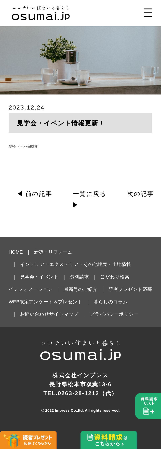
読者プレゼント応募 (130, 289)
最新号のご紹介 (80, 289)
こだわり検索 (114, 276)
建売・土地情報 (114, 264)
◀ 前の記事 (34, 194)
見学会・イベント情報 (20, 146)
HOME (16, 252)
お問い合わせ (34, 314)
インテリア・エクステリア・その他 (59, 264)
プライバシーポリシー (114, 314)
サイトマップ (63, 314)
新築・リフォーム (53, 252)
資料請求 (79, 276)
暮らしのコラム (111, 301)
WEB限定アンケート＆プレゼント (45, 301)
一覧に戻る (90, 194)
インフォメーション (30, 289)
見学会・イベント (39, 276)
